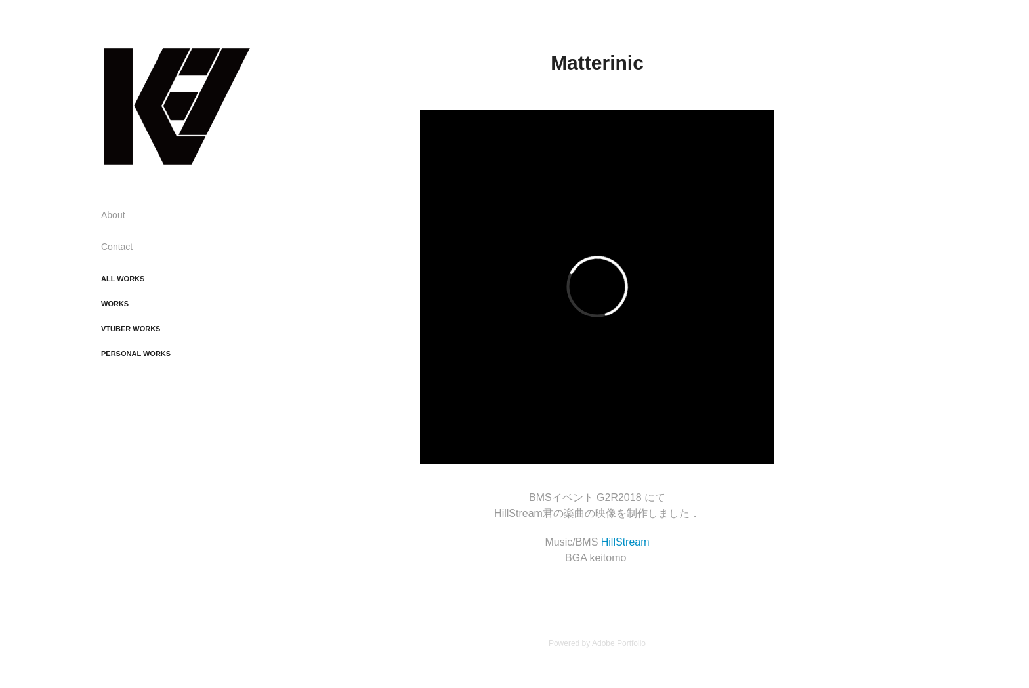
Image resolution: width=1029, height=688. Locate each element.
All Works (122, 279)
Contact (117, 246)
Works (115, 304)
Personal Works (136, 353)
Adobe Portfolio (619, 643)
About (113, 215)
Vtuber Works (130, 329)
